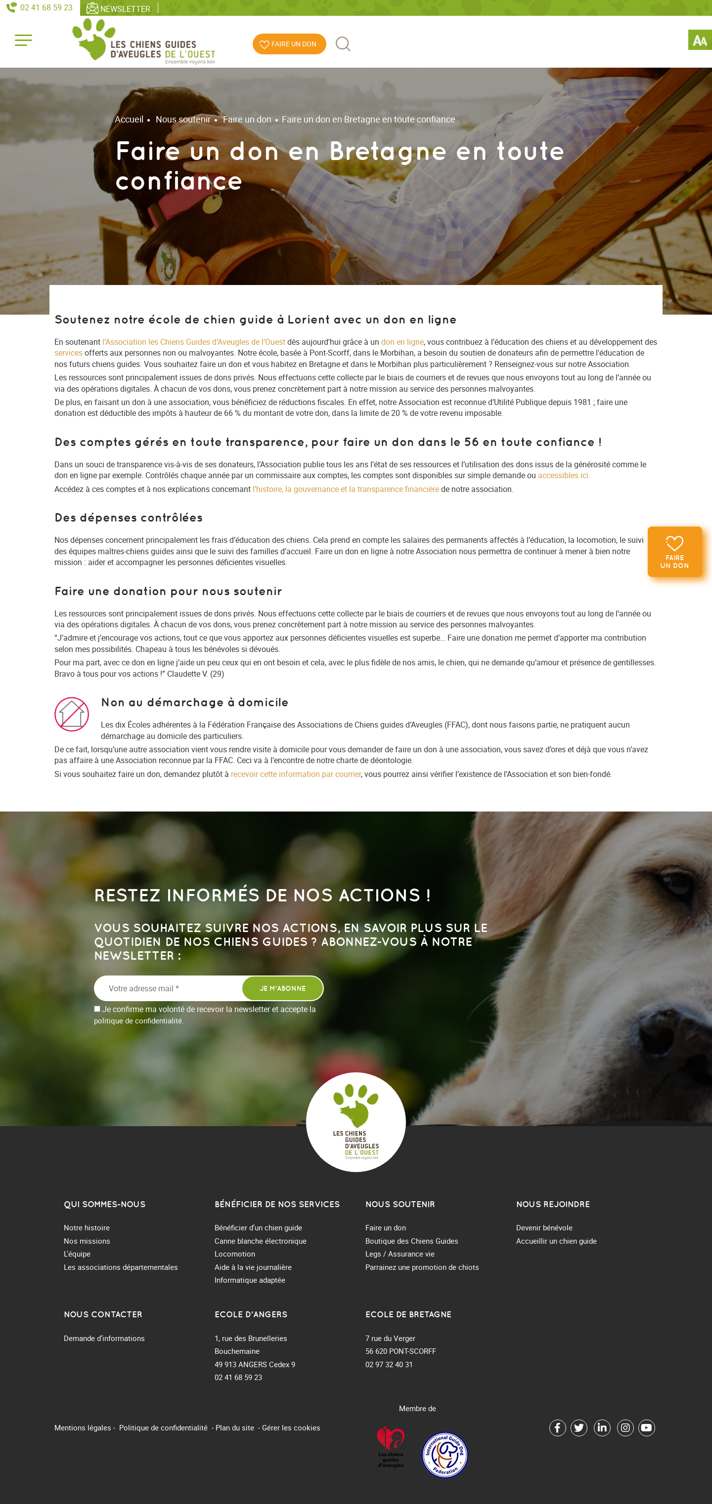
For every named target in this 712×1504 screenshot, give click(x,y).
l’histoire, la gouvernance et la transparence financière (346, 489)
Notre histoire (87, 1227)
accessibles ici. (564, 475)
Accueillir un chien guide (556, 1241)
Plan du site (235, 1427)
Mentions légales (82, 1427)
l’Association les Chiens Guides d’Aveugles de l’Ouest (193, 341)
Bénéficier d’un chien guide (258, 1227)
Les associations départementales (121, 1267)
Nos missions (87, 1241)
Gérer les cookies (291, 1427)
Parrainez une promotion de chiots (422, 1267)
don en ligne (402, 341)
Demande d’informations (104, 1338)
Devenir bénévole (544, 1227)
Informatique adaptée (250, 1280)
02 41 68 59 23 (46, 7)
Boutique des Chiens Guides (411, 1241)
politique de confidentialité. (139, 1020)
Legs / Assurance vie (400, 1254)
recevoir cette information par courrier (296, 774)
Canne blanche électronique (261, 1241)
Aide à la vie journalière (253, 1267)
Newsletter (125, 8)
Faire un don (674, 562)
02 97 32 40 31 (389, 1364)
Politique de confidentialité (163, 1427)
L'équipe (77, 1254)
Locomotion (235, 1254)
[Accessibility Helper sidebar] (700, 41)
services (68, 352)
